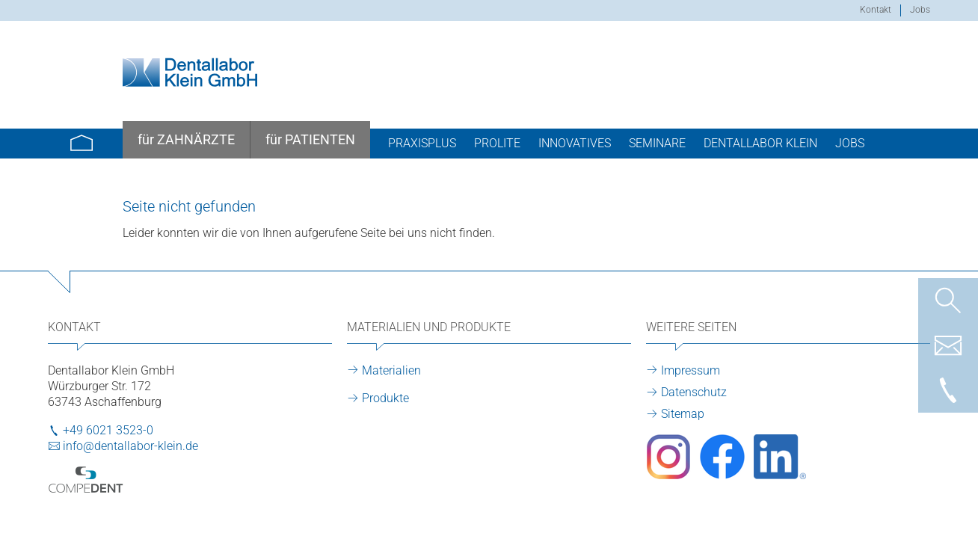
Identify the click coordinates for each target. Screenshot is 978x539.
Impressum (690, 370)
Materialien (391, 370)
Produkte (385, 398)
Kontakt (875, 9)
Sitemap (682, 414)
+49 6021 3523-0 (108, 430)
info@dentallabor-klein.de (130, 446)
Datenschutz (694, 392)
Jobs (920, 9)
